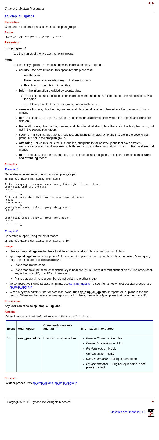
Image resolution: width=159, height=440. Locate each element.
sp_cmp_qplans (79, 297)
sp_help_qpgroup (21, 301)
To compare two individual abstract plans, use (39, 297)
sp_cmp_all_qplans (19, 16)
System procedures (18, 397)
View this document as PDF (132, 426)
